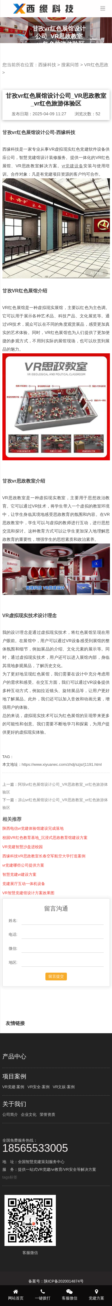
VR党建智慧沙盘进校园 (22, 869)
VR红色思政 (96, 64)
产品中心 (14, 1056)
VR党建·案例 (13, 1087)
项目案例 (14, 1076)
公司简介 (10, 1114)
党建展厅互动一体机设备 (23, 906)
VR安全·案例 (38, 1087)
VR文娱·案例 (64, 1087)
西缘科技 (47, 64)
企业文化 (28, 1114)
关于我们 (14, 1104)
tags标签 (10, 1177)
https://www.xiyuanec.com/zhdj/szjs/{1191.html (62, 764)
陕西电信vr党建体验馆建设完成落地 (33, 850)
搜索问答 (70, 64)
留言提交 (56, 998)
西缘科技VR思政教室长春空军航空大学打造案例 (43, 878)
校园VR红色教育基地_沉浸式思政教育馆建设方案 (45, 860)
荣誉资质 (47, 1114)
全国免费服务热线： (56, 1145)
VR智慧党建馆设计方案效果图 (28, 915)
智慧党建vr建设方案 (19, 896)
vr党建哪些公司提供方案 (23, 887)
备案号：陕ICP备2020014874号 (56, 1281)
